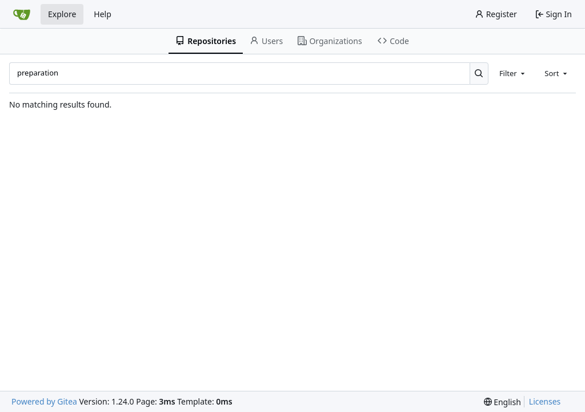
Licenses (545, 401)
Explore (62, 14)
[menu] (502, 402)
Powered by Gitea (44, 401)
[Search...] (479, 73)
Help (102, 14)
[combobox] (513, 73)
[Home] (22, 14)
